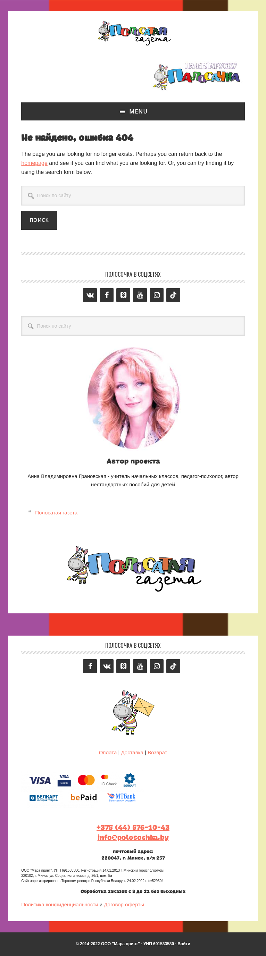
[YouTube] (140, 295)
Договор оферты (124, 904)
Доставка (132, 752)
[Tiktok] (173, 295)
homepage (34, 163)
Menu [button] (138, 111)
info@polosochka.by (133, 837)
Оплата (108, 752)
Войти (183, 943)
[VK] (90, 295)
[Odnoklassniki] (123, 295)
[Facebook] (107, 295)
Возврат (157, 752)
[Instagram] (157, 295)
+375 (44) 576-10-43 (133, 827)
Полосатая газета (133, 32)
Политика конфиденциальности (59, 904)
